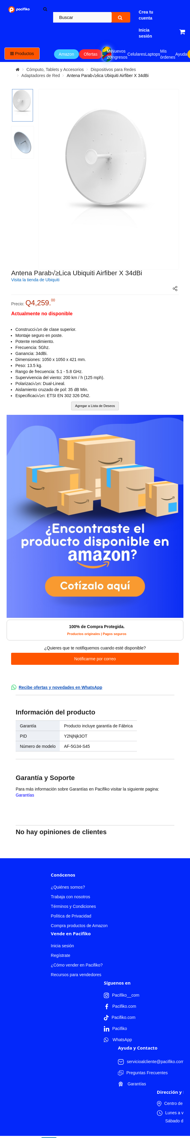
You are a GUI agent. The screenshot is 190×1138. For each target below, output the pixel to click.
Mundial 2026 (109, 54)
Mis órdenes (168, 54)
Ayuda (181, 54)
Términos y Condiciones (73, 906)
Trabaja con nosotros (70, 896)
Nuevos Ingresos (119, 54)
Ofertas (91, 54)
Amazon (66, 54)
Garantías (25, 795)
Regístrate (60, 955)
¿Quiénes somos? (68, 887)
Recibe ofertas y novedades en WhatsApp (60, 687)
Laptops (152, 54)
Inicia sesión (62, 945)
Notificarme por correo (95, 658)
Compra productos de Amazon (79, 925)
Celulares (136, 54)
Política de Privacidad (71, 916)
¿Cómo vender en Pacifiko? (77, 965)
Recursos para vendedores (76, 974)
